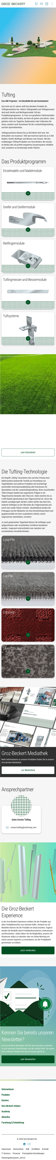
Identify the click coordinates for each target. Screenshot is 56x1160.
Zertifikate (36, 1149)
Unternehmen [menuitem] (7, 1089)
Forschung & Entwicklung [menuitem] (12, 1122)
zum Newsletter (28, 1059)
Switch (28, 193)
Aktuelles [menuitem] (5, 1117)
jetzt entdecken (28, 950)
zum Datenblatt (28, 452)
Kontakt (45, 1149)
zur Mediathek (28, 770)
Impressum (6, 1149)
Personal (16, 1153)
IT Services (5, 1153)
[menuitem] (36, 3)
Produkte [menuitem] (5, 1094)
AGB (27, 1149)
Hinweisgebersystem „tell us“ (13, 1158)
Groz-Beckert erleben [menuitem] (10, 1105)
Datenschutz (18, 1149)
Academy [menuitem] (5, 1111)
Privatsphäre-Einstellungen (33, 1153)
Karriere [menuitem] (5, 1100)
